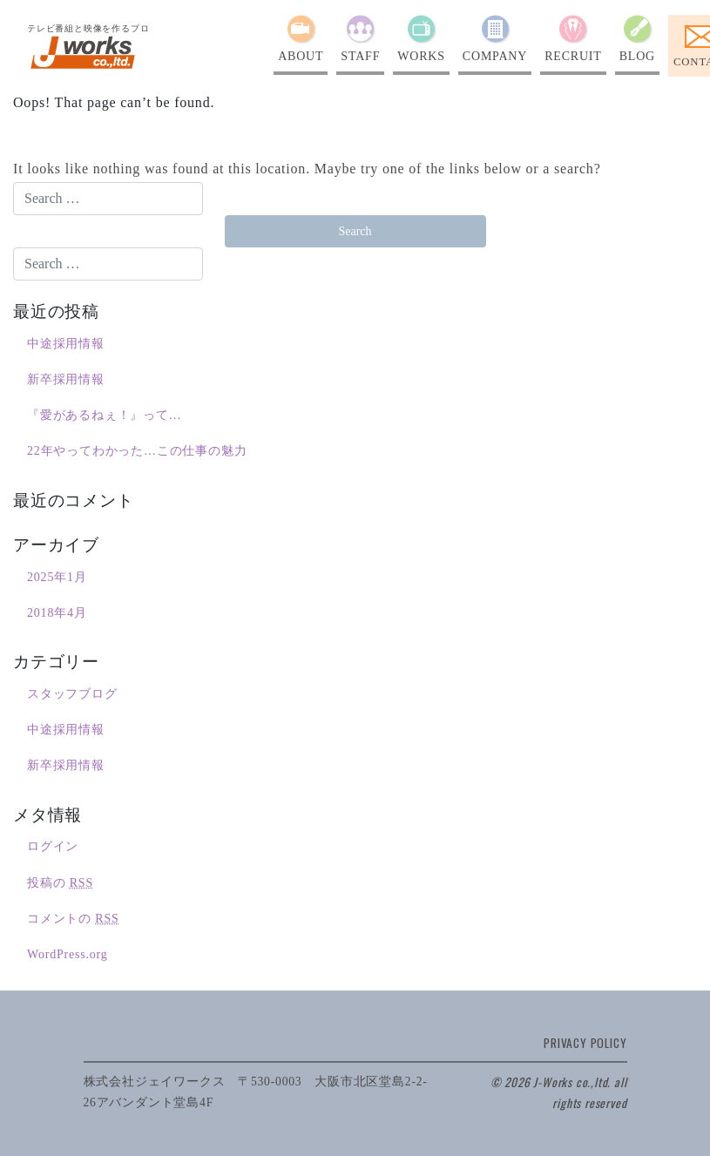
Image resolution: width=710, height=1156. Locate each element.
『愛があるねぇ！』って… (104, 415)
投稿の (60, 882)
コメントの (73, 918)
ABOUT (300, 56)
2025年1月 (57, 577)
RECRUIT (573, 56)
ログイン (52, 846)
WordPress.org (67, 954)
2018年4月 (57, 612)
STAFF (360, 56)
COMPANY (495, 56)
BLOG (637, 56)
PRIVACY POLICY (585, 1042)
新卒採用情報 (66, 379)
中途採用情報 (66, 343)
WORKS (421, 56)
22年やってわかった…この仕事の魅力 (137, 450)
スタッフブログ (72, 693)
